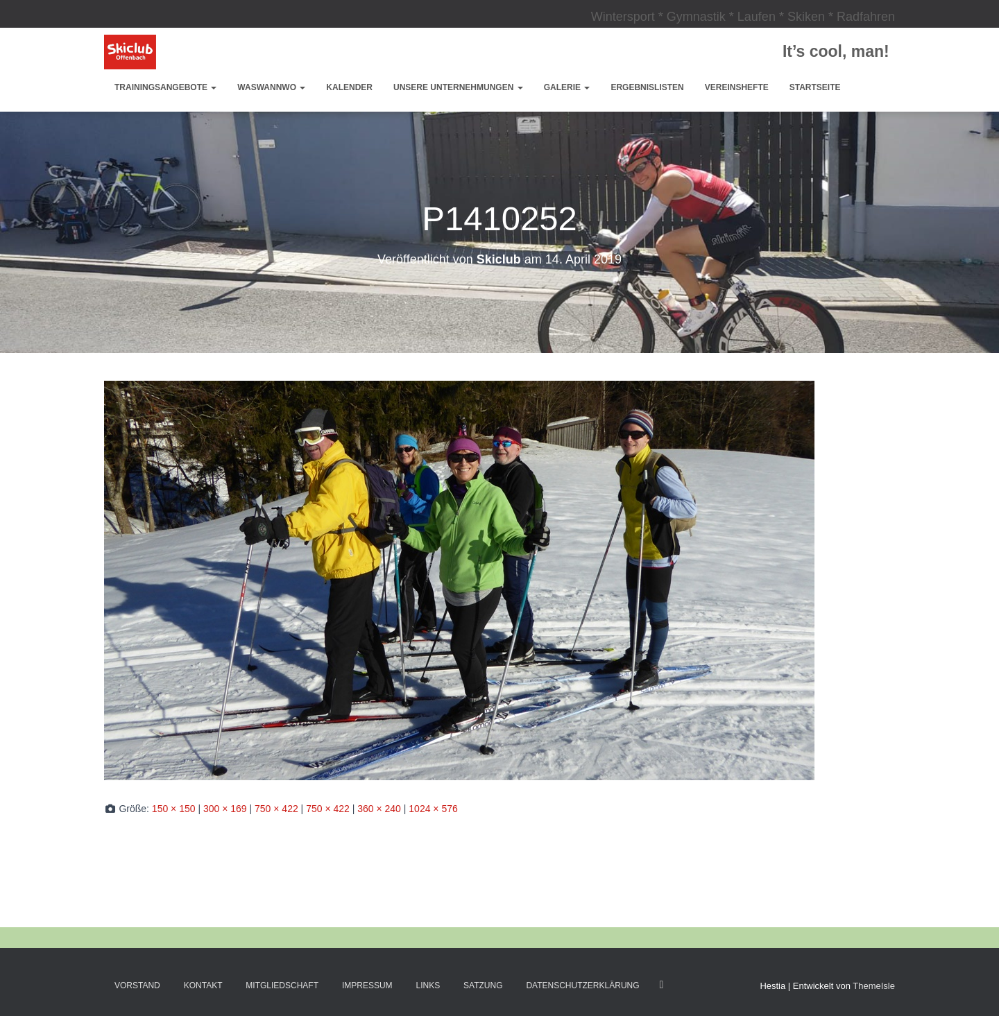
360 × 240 (379, 808)
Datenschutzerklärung (582, 985)
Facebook (661, 985)
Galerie (567, 87)
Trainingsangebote (165, 87)
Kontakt (203, 985)
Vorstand (137, 985)
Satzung (482, 985)
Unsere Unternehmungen (458, 87)
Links (428, 985)
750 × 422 (276, 808)
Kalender (349, 87)
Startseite (815, 87)
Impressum (367, 985)
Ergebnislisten (646, 87)
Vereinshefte (737, 87)
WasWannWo (271, 87)
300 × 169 (225, 808)
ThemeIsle (874, 986)
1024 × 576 (433, 808)
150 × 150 (174, 808)
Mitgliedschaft (282, 985)
